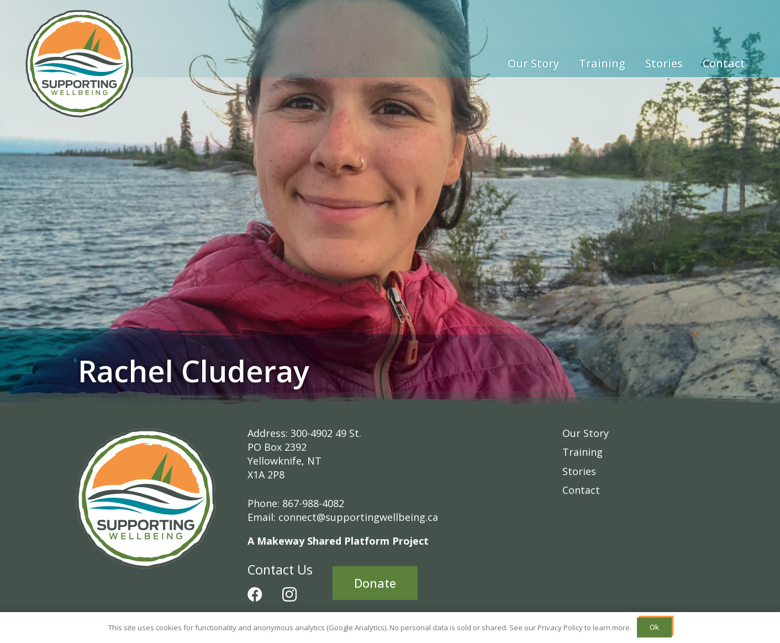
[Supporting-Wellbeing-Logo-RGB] (79, 63)
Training (582, 451)
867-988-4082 (313, 503)
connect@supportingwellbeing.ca (358, 517)
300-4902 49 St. (326, 433)
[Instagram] (289, 595)
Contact (581, 490)
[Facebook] (254, 594)
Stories (579, 471)
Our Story (585, 433)
